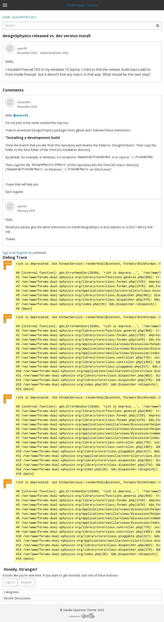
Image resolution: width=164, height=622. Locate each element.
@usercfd (20, 115)
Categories (11, 592)
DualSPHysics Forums (82, 5)
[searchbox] (82, 25)
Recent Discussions (17, 598)
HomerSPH (24, 102)
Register (22, 253)
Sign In (7, 253)
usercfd (21, 48)
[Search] (157, 25)
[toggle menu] (5, 5)
